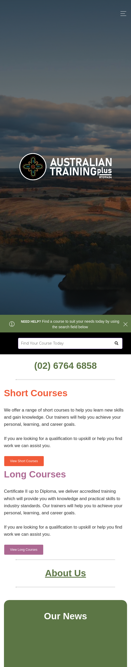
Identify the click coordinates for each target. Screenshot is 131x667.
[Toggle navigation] (122, 13)
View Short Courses (24, 461)
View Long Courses (23, 550)
